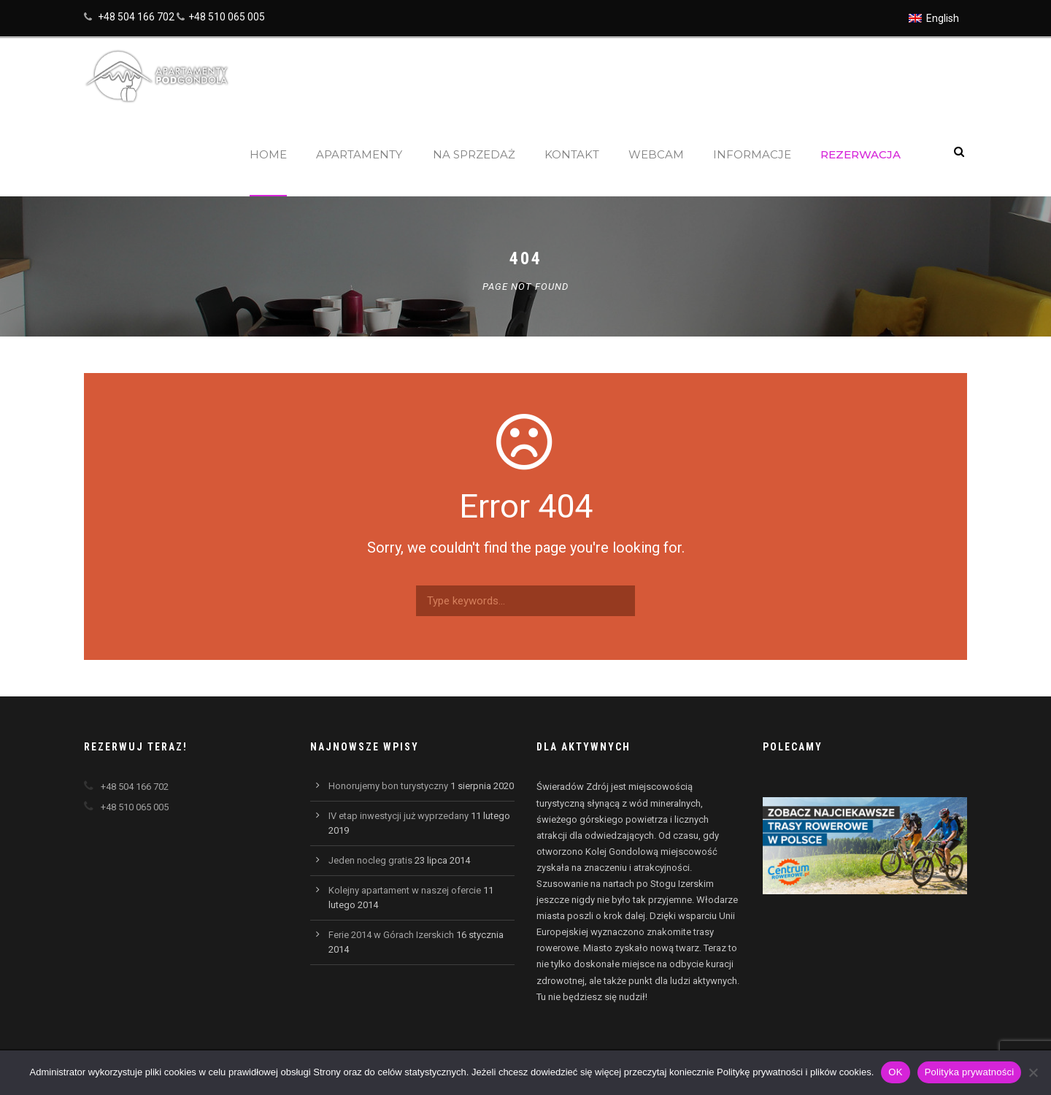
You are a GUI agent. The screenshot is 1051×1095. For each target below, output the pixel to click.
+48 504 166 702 (136, 17)
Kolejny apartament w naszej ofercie (404, 890)
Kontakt (571, 154)
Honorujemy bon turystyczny (388, 785)
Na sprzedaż (474, 154)
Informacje (752, 154)
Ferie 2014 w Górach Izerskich (391, 934)
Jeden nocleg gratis (370, 860)
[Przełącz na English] (933, 18)
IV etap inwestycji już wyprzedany (398, 815)
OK (895, 1072)
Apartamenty (359, 154)
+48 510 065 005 (226, 17)
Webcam (656, 154)
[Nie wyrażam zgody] (1032, 1072)
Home (268, 154)
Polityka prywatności (970, 1072)
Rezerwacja (860, 154)
